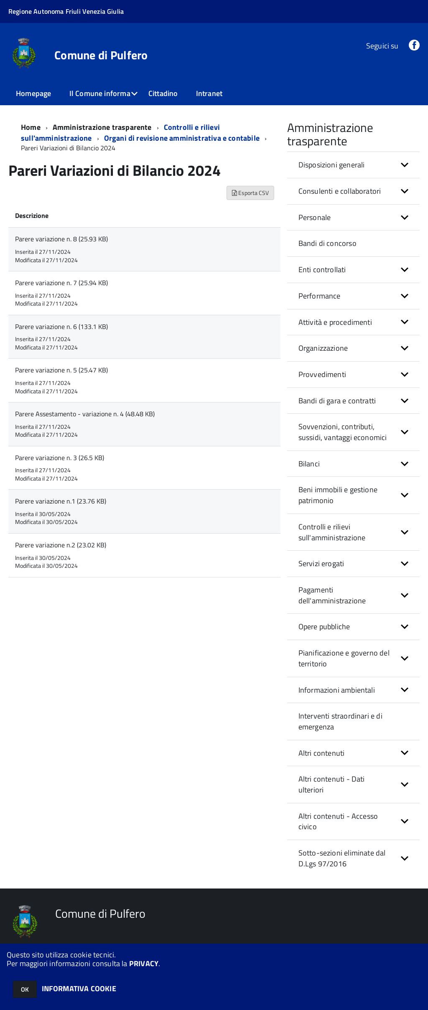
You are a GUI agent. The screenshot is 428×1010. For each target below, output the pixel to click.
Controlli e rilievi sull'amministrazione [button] (332, 532)
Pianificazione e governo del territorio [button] (344, 658)
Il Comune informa (99, 93)
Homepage (33, 93)
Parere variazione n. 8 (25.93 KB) (61, 239)
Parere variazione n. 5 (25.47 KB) (61, 370)
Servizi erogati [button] (321, 563)
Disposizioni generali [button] (331, 164)
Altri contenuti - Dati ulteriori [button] (331, 784)
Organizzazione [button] (323, 348)
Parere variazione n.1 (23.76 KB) (60, 501)
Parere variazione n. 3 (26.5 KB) (59, 458)
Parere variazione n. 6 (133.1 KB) (61, 326)
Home (31, 127)
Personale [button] (314, 217)
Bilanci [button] (309, 463)
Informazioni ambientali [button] (336, 690)
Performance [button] (319, 295)
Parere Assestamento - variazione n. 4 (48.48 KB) (85, 414)
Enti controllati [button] (322, 269)
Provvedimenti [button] (322, 374)
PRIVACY (143, 963)
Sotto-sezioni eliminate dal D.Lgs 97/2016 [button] (342, 858)
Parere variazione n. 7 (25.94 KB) (61, 283)
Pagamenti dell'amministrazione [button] (332, 595)
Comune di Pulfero (101, 55)
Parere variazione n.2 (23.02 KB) (60, 545)
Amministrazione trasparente (102, 127)
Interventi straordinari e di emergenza (340, 721)
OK (25, 989)
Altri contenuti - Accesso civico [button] (338, 821)
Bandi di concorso (327, 243)
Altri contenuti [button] (321, 753)
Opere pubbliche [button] (324, 626)
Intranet (209, 93)
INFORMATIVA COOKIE (79, 988)
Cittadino (163, 93)
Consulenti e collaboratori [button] (339, 191)
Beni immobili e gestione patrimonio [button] (337, 495)
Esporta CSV (250, 192)
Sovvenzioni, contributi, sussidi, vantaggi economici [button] (342, 432)
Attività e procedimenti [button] (335, 322)
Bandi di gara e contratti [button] (337, 400)
